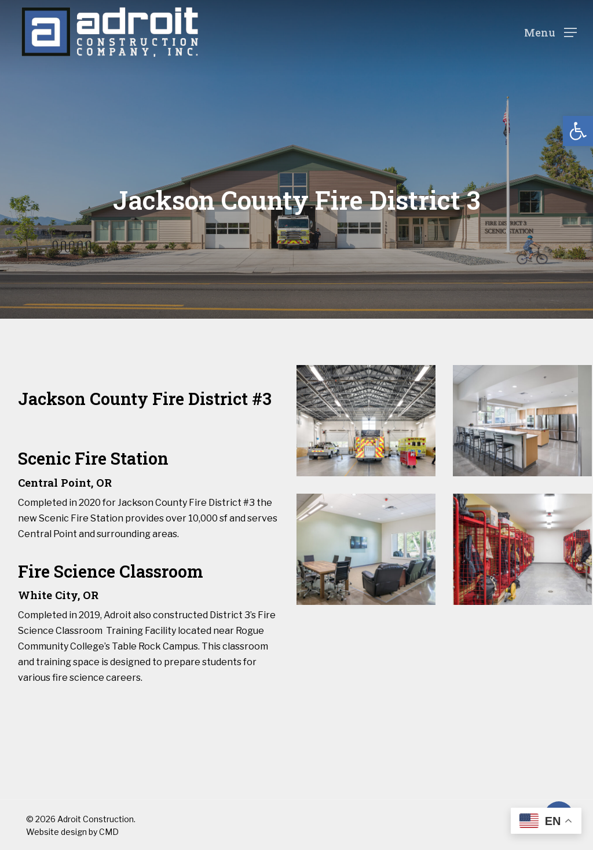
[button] (578, 131)
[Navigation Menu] (550, 32)
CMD (109, 832)
